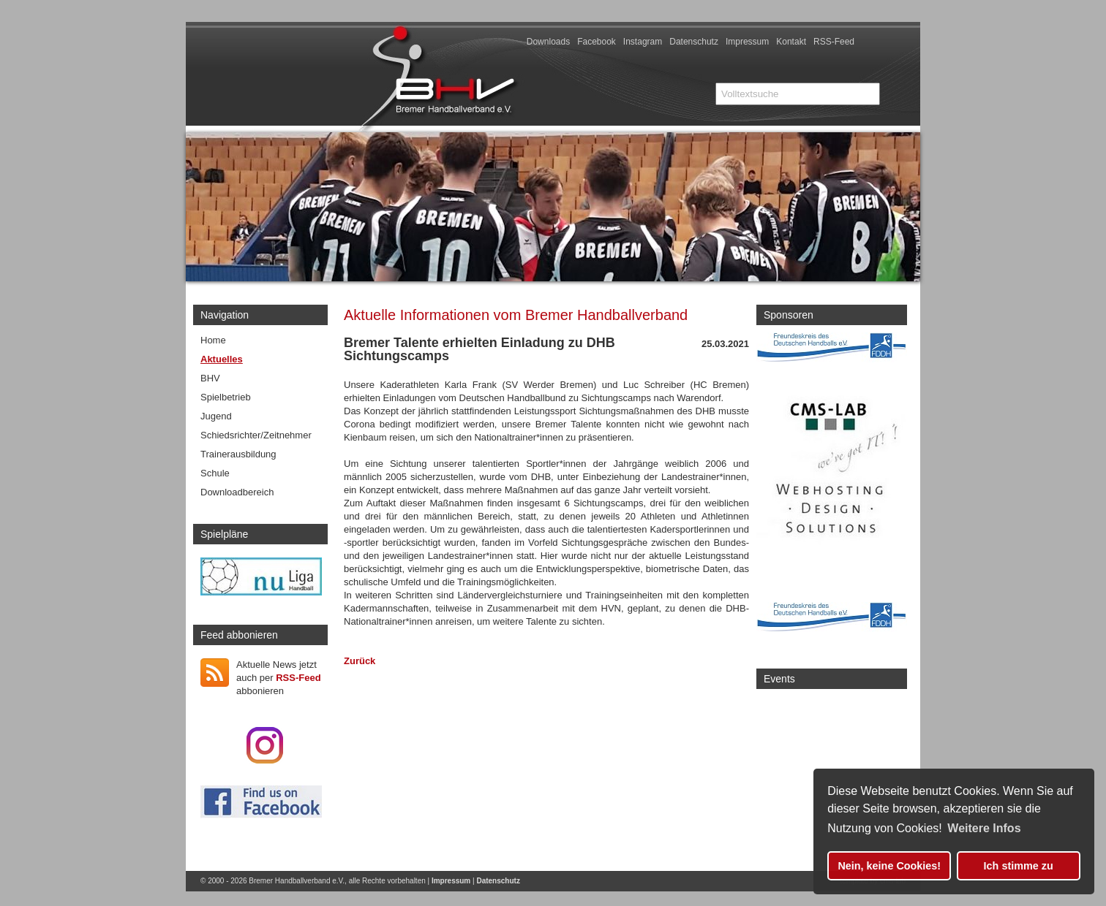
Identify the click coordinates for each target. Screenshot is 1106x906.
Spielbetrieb (225, 397)
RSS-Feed (833, 42)
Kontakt (791, 42)
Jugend (216, 416)
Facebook (596, 42)
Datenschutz (693, 42)
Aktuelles (221, 359)
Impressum (747, 42)
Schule (215, 473)
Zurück (359, 660)
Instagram (642, 42)
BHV (210, 378)
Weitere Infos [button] (983, 828)
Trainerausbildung (238, 454)
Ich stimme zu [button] (1018, 866)
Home (213, 340)
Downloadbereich (237, 492)
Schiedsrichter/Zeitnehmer (256, 435)
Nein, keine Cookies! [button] (889, 866)
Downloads (548, 42)
